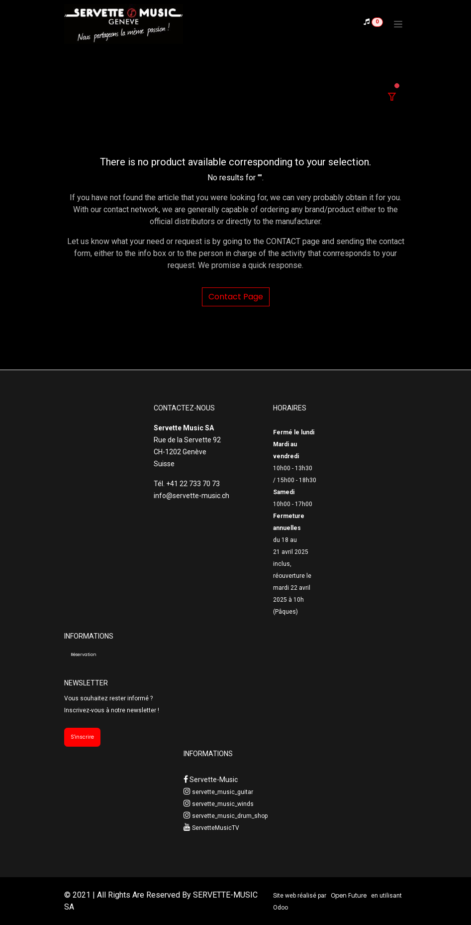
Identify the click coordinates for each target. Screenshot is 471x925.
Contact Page (235, 296)
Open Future (349, 895)
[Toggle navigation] (398, 23)
